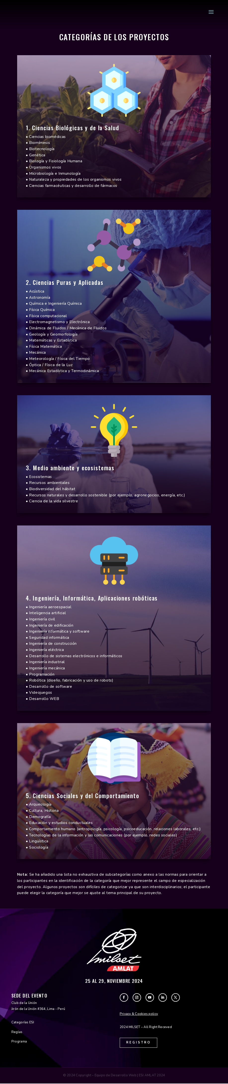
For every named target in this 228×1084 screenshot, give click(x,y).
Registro (139, 1043)
